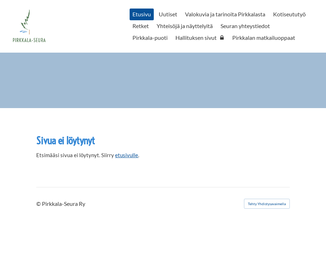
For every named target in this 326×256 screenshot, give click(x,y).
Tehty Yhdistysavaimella (267, 204)
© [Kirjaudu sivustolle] (39, 203)
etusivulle (126, 155)
